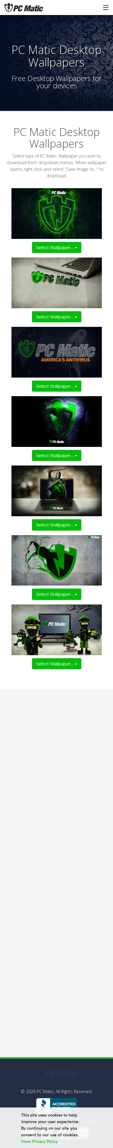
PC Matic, (46, 1091)
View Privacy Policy (40, 1142)
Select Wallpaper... (56, 247)
